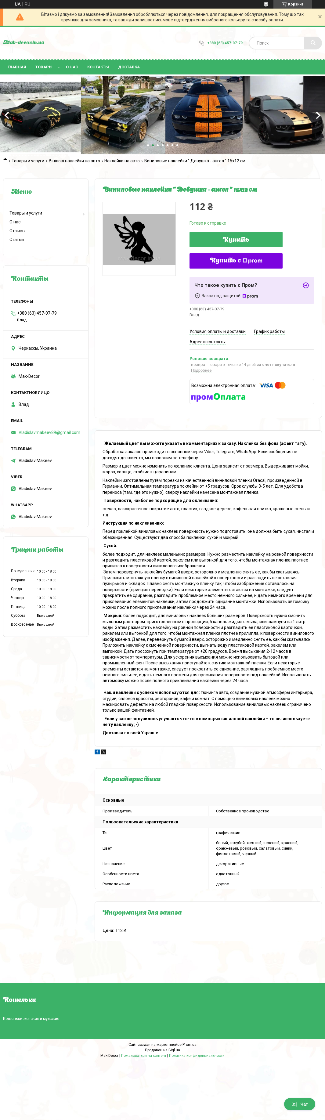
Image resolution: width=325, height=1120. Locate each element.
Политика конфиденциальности (197, 1055)
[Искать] (313, 43)
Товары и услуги (28, 160)
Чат (299, 1104)
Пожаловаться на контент (143, 1055)
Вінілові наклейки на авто (74, 160)
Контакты (98, 67)
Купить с (236, 261)
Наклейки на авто (122, 160)
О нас (72, 67)
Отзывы (17, 230)
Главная (17, 67)
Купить (236, 240)
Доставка (129, 67)
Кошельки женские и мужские (31, 1018)
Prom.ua (189, 1044)
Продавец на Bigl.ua (162, 1050)
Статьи (16, 239)
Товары (43, 67)
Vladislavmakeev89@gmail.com (49, 432)
